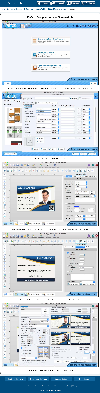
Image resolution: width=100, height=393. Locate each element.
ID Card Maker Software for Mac (35, 9)
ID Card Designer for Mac (57, 9)
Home (3, 9)
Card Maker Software (14, 9)
